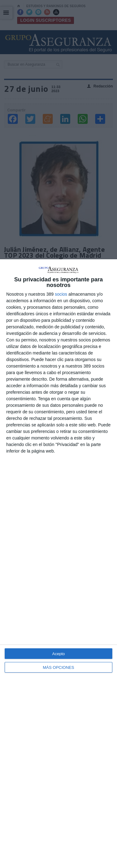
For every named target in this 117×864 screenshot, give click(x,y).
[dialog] (58, 561)
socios (61, 294)
